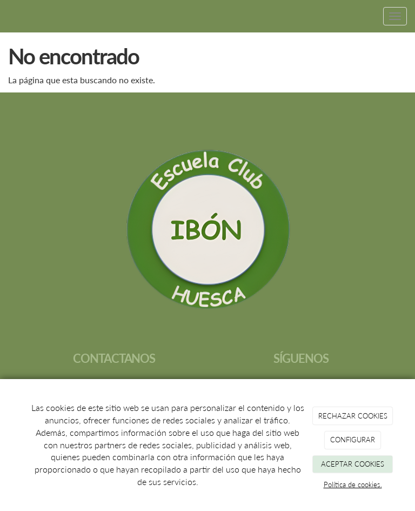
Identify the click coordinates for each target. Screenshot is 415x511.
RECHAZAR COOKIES (352, 416)
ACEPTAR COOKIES (352, 464)
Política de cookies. (353, 484)
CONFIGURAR (352, 439)
